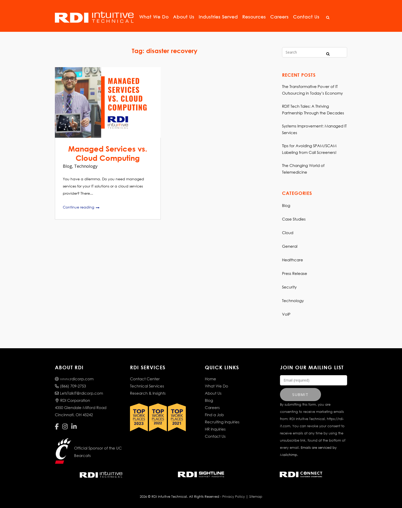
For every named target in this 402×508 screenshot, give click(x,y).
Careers (280, 16)
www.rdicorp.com (74, 378)
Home (210, 378)
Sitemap (255, 496)
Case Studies (294, 219)
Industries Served (219, 16)
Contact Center (145, 378)
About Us (184, 16)
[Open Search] (328, 17)
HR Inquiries (215, 429)
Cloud (287, 232)
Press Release (294, 273)
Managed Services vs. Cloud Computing (107, 153)
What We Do (154, 16)
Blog (67, 166)
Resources (255, 16)
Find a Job (214, 414)
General (289, 246)
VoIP (286, 314)
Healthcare (292, 259)
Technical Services (147, 386)
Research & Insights (148, 393)
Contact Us (307, 16)
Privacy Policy (233, 496)
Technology (85, 166)
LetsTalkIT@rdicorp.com (79, 393)
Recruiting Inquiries (222, 421)
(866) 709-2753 (70, 386)
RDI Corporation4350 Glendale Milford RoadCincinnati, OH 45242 (80, 407)
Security (289, 287)
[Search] (328, 53)
